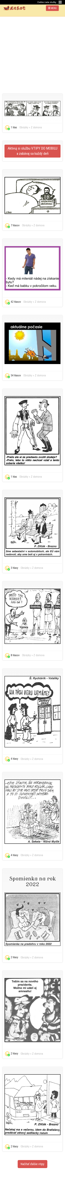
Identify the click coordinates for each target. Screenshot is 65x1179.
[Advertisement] (32, 50)
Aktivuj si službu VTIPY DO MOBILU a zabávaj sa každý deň (32, 151)
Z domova (36, 127)
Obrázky (23, 127)
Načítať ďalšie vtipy (32, 1164)
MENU (52, 8)
